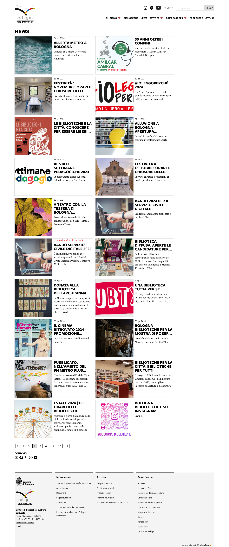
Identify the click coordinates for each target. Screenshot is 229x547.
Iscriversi (141, 483)
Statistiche (61, 502)
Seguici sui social (63, 497)
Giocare (140, 516)
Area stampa (62, 487)
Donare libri (142, 521)
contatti (169, 7)
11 (66, 446)
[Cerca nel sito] (190, 7)
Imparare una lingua (146, 531)
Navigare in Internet (146, 512)
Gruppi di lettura (104, 483)
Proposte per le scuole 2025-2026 (112, 502)
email (18, 526)
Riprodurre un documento (149, 507)
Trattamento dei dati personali (70, 507)
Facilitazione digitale (106, 487)
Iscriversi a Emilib (145, 487)
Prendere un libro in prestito (150, 502)
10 (59, 446)
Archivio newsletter (105, 497)
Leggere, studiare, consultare (150, 492)
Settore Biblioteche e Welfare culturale (73, 483)
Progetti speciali (104, 492)
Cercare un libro (144, 497)
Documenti (61, 492)
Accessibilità (142, 526)
